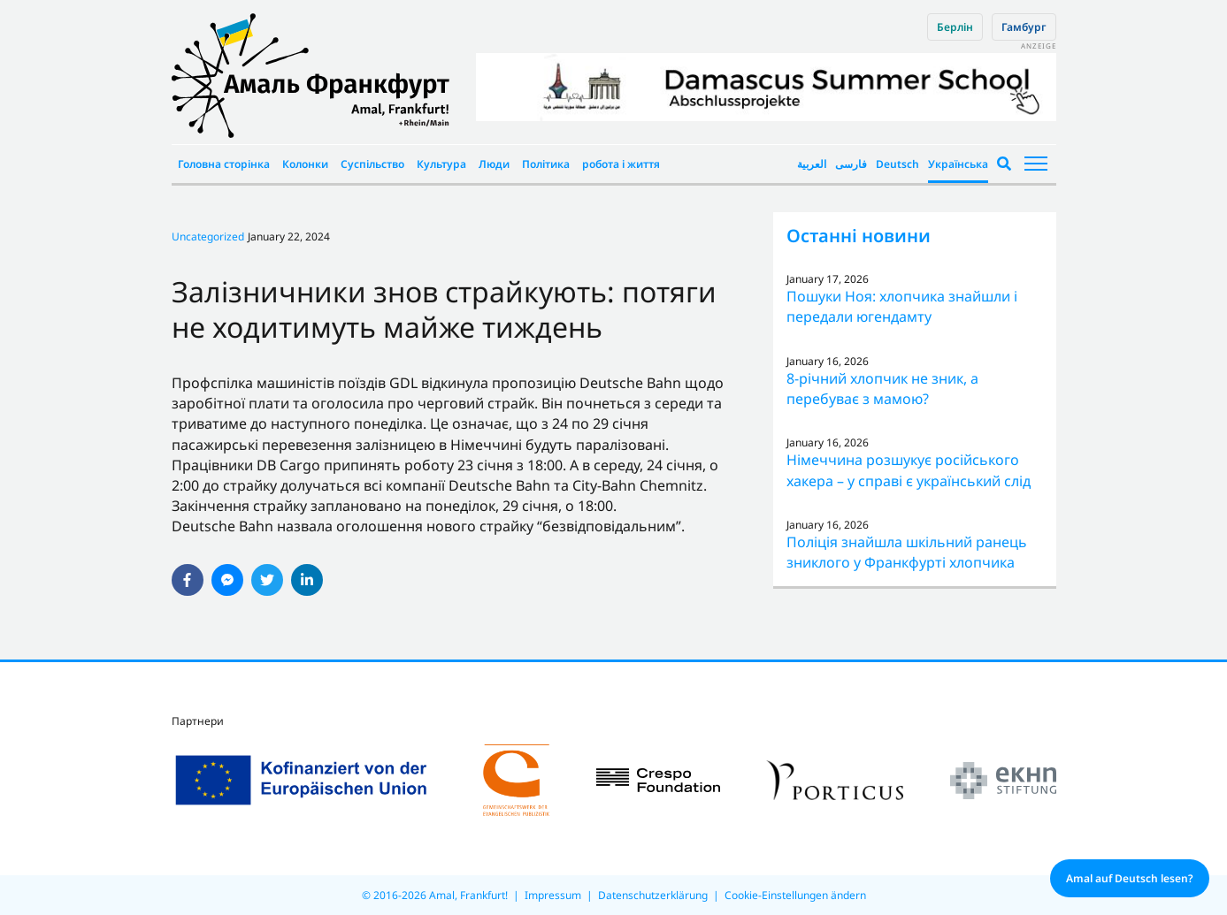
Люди (494, 164)
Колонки (305, 164)
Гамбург (1024, 26)
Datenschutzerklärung (653, 895)
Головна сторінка (224, 164)
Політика (546, 164)
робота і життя (621, 164)
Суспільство (372, 164)
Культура (441, 164)
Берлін (955, 26)
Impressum (553, 895)
